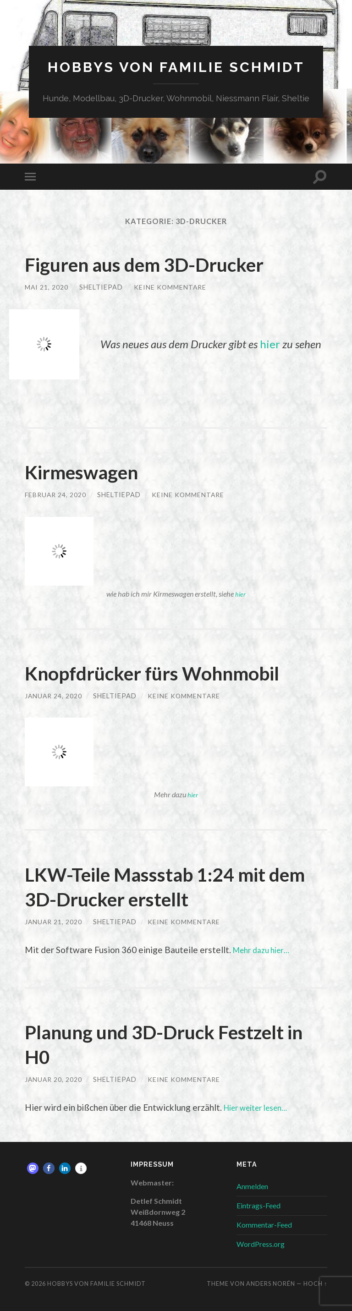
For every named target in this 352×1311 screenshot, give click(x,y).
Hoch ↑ (315, 1283)
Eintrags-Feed (258, 1205)
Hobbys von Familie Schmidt (176, 66)
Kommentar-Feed (264, 1224)
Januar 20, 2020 (54, 1079)
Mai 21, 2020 (47, 287)
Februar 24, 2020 (56, 494)
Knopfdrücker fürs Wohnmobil (166, 672)
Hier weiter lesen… (261, 1107)
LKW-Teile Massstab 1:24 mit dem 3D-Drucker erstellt (158, 886)
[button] (32, 1168)
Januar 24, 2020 (54, 695)
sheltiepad (101, 287)
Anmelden (252, 1185)
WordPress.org (260, 1243)
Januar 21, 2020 (54, 921)
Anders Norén (270, 1283)
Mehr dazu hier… (265, 949)
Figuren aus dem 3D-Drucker (157, 264)
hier (270, 344)
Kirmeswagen (88, 471)
